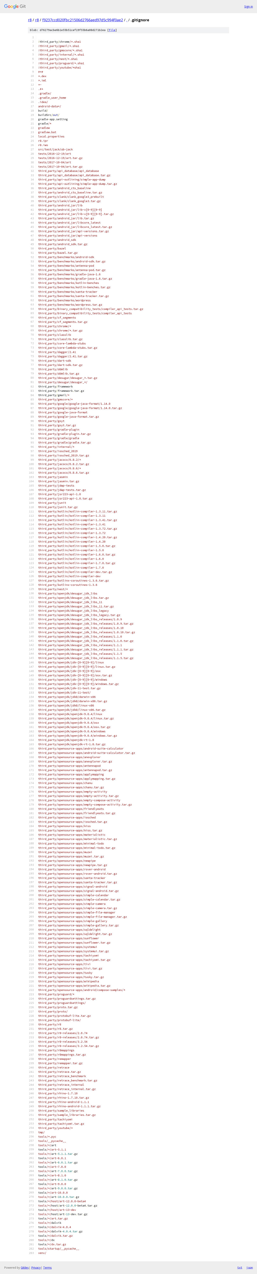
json (249, 1267)
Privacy (36, 1267)
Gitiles (25, 1267)
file (112, 30)
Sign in (248, 6)
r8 (30, 19)
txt (239, 1267)
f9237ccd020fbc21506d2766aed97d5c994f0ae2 (82, 19)
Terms (47, 1267)
